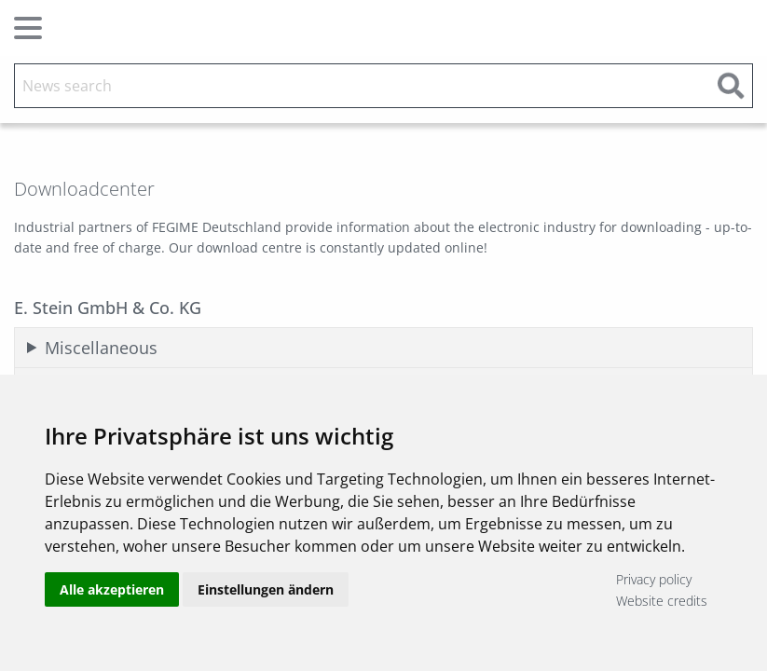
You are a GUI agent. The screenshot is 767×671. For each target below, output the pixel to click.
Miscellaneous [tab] (101, 347)
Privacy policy (654, 579)
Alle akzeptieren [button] (112, 589)
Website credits (661, 600)
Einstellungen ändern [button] (266, 589)
